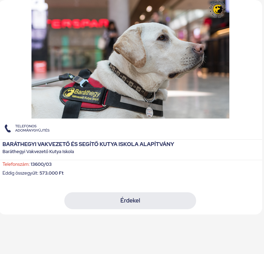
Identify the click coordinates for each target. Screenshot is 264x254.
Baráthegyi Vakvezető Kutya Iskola (38, 152)
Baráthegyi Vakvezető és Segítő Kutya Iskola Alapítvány (88, 144)
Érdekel (130, 200)
